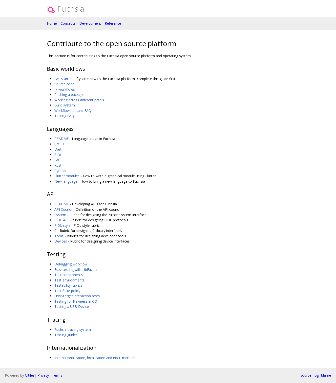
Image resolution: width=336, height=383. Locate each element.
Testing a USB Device (71, 306)
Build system (64, 105)
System (60, 214)
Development (90, 23)
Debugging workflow (70, 264)
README (61, 138)
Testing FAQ (64, 115)
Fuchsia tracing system (72, 329)
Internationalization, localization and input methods (95, 357)
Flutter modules (67, 176)
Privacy (43, 375)
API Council (63, 209)
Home (52, 23)
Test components (68, 274)
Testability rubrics (68, 285)
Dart (58, 149)
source (305, 375)
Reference (113, 23)
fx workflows (64, 89)
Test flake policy (67, 290)
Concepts (68, 23)
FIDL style (62, 225)
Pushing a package (69, 94)
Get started (63, 78)
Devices (60, 241)
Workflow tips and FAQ (72, 110)
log (316, 375)
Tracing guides (66, 334)
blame (326, 375)
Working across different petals (79, 100)
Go (56, 159)
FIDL (58, 154)
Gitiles (30, 375)
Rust (58, 165)
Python (60, 170)
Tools (58, 236)
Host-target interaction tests (77, 296)
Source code (64, 84)
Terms (57, 375)
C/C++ (59, 144)
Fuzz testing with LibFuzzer (76, 269)
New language (65, 181)
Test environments (69, 280)
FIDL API (61, 220)
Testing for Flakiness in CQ (75, 301)
